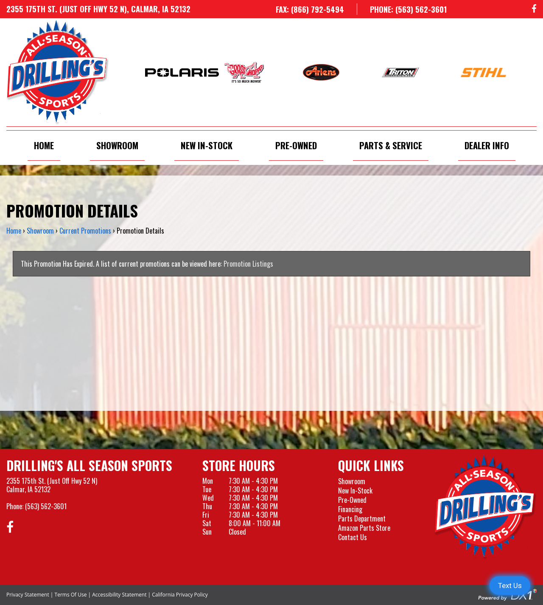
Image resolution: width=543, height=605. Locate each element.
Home (44, 145)
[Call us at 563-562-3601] (402, 9)
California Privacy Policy (180, 594)
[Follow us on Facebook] (534, 9)
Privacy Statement (27, 594)
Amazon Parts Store (364, 528)
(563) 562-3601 (46, 506)
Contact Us (352, 537)
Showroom (117, 145)
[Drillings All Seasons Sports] (485, 507)
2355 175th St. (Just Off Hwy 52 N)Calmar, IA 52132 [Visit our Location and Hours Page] (51, 485)
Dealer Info (487, 145)
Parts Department (362, 518)
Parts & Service (390, 145)
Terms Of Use (71, 594)
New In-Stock (206, 145)
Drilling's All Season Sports (89, 465)
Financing (350, 509)
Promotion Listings (248, 264)
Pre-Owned (296, 145)
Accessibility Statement (119, 594)
